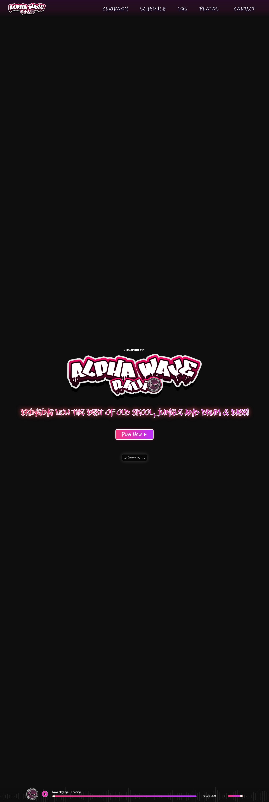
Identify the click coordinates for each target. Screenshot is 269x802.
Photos (209, 8)
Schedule (153, 8)
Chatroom (116, 8)
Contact (244, 8)
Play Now (135, 434)
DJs (183, 8)
